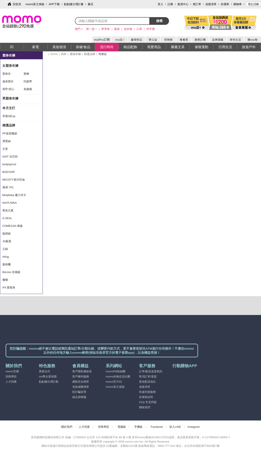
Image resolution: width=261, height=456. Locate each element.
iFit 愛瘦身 (8, 287)
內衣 (64, 54)
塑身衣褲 (75, 54)
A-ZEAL (7, 218)
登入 (160, 4)
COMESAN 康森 (12, 225)
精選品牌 (89, 54)
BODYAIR (8, 172)
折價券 (225, 4)
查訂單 (197, 4)
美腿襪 (28, 89)
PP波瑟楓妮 (9, 133)
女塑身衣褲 (10, 65)
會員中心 (182, 4)
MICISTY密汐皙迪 (13, 179)
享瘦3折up (8, 116)
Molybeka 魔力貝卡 (14, 195)
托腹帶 (28, 81)
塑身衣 (6, 73)
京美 (5, 148)
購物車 (237, 4)
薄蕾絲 (6, 141)
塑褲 (26, 73)
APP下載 (54, 4)
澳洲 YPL (8, 187)
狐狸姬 (6, 233)
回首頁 (17, 4)
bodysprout (9, 164)
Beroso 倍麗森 (11, 272)
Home (54, 54)
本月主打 (8, 108)
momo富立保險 (34, 4)
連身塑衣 (7, 81)
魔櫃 (5, 279)
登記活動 (253, 4)
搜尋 (159, 21)
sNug (5, 256)
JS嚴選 (6, 241)
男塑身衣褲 (10, 98)
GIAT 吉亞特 (10, 156)
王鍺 (5, 249)
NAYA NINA (9, 202)
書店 (90, 4)
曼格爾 (6, 264)
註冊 (170, 4)
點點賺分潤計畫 (73, 4)
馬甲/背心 (8, 89)
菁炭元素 (7, 210)
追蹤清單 (211, 4)
